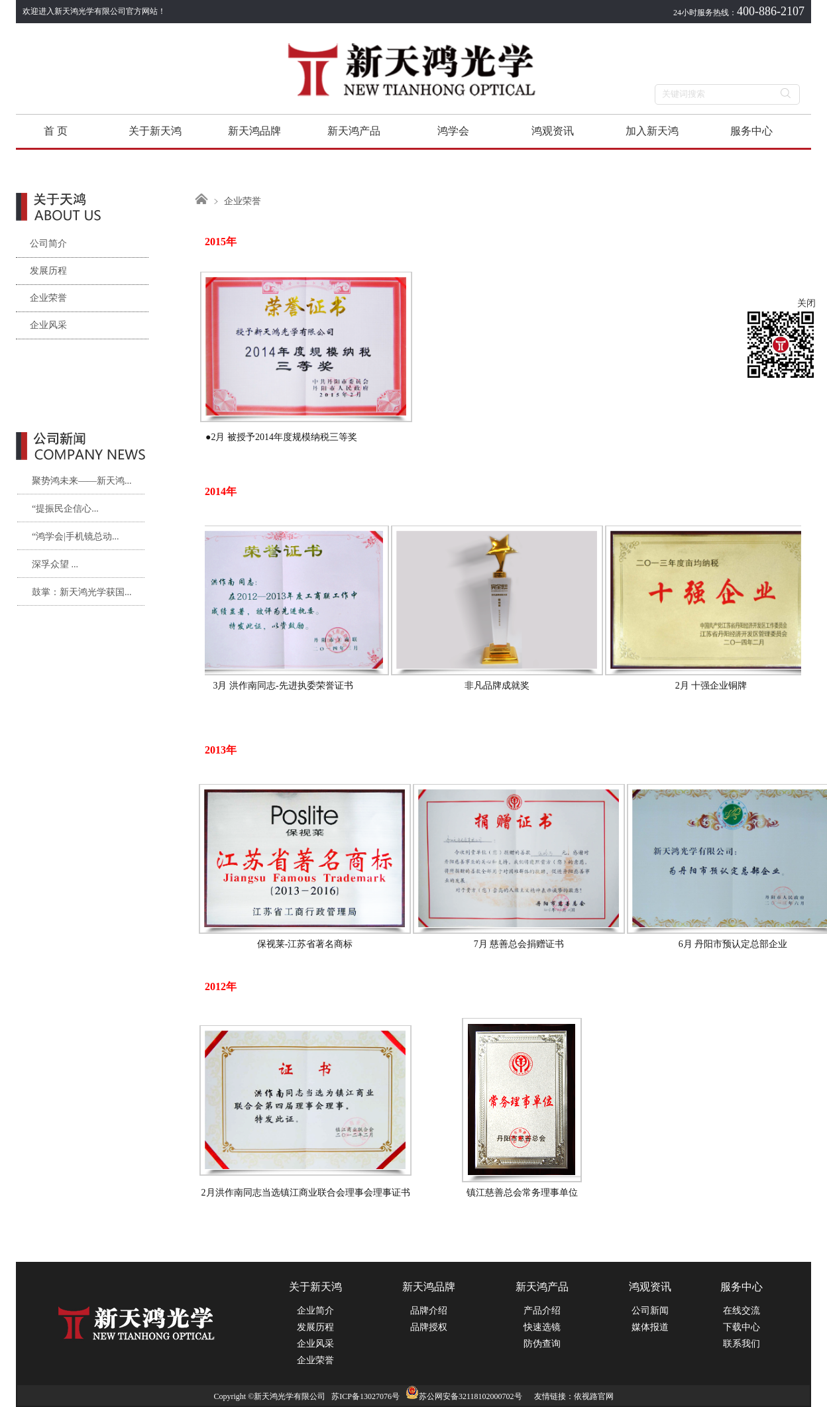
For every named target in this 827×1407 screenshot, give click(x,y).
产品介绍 (542, 1311)
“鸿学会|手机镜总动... (75, 536)
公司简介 (41, 244)
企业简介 (315, 1311)
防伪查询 (542, 1344)
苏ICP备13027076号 (365, 1396)
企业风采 (41, 325)
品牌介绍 (428, 1311)
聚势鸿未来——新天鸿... (82, 481)
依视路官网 (594, 1396)
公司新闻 (650, 1311)
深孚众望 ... (55, 564)
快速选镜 (542, 1327)
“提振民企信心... (65, 509)
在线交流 (741, 1311)
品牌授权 (428, 1327)
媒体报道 (650, 1327)
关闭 (806, 303)
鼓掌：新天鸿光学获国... (82, 592)
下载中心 (741, 1327)
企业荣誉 (41, 298)
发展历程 (41, 271)
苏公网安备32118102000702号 (464, 1396)
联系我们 (741, 1344)
